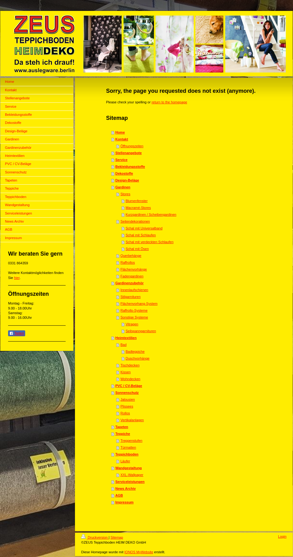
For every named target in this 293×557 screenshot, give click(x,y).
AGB (119, 495)
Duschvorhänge (138, 358)
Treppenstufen (131, 440)
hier (17, 278)
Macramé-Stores (138, 208)
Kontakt (121, 139)
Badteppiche (135, 351)
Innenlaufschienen (134, 290)
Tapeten (121, 427)
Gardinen (122, 187)
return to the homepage (169, 102)
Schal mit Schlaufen (141, 235)
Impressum (124, 502)
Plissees (126, 406)
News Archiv (125, 488)
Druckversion (95, 537)
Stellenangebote (128, 153)
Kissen (125, 372)
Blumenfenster (137, 201)
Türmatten (128, 447)
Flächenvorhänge (133, 269)
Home (120, 132)
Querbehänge (130, 255)
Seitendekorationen (135, 221)
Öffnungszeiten (131, 146)
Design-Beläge (127, 180)
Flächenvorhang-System (138, 303)
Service (121, 160)
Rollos (125, 413)
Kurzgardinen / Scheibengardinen (151, 214)
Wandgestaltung (128, 468)
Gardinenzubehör (129, 283)
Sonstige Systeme (134, 317)
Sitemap (116, 537)
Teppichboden (126, 454)
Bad (123, 345)
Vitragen (132, 324)
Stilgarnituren (130, 297)
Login (282, 536)
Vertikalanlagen (132, 420)
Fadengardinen (131, 276)
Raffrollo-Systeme (133, 310)
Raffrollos (127, 262)
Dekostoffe (124, 173)
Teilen (16, 333)
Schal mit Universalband (144, 228)
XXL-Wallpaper (131, 475)
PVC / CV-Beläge (128, 386)
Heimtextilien (126, 338)
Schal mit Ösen (137, 249)
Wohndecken (130, 379)
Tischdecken (129, 365)
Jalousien (127, 399)
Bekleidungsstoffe (130, 166)
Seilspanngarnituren (141, 331)
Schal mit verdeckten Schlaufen (150, 242)
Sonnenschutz (127, 392)
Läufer (125, 461)
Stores (125, 194)
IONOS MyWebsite (138, 552)
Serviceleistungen (130, 482)
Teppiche (122, 434)
